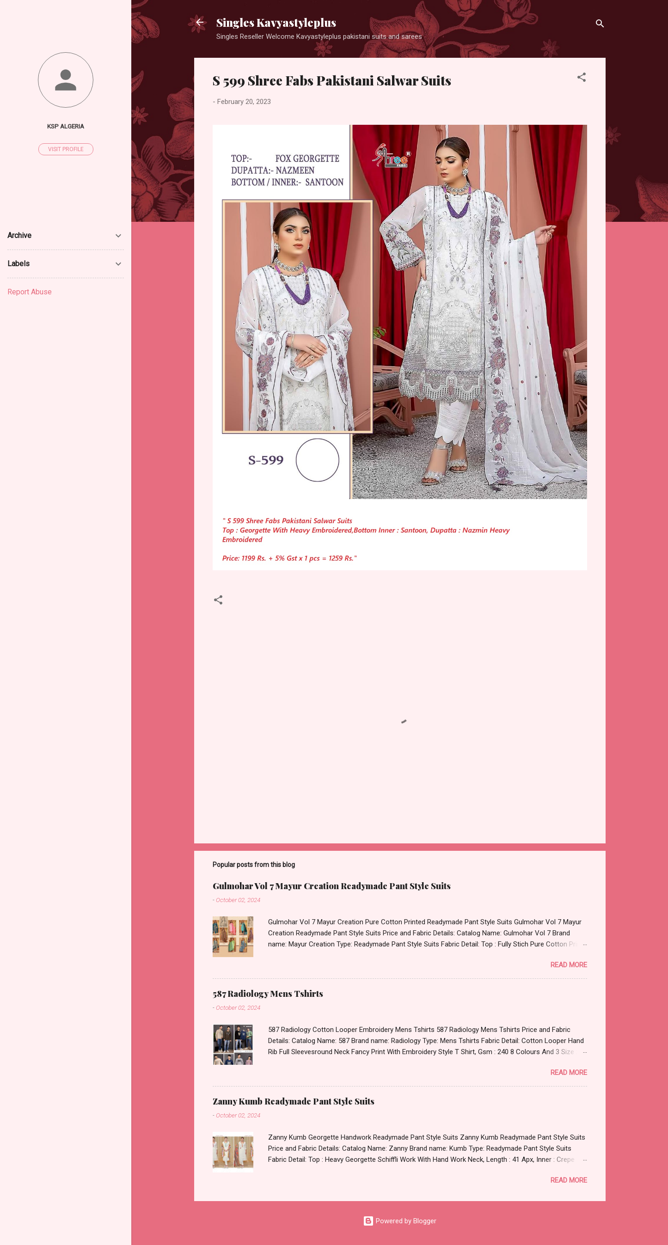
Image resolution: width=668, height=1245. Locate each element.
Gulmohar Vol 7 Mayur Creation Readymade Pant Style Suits (332, 885)
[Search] (600, 25)
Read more (569, 965)
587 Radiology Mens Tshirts (268, 993)
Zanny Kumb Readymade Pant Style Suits (293, 1101)
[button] (581, 79)
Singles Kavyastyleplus (276, 22)
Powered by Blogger (399, 1221)
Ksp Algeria (65, 126)
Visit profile (66, 149)
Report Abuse (29, 291)
